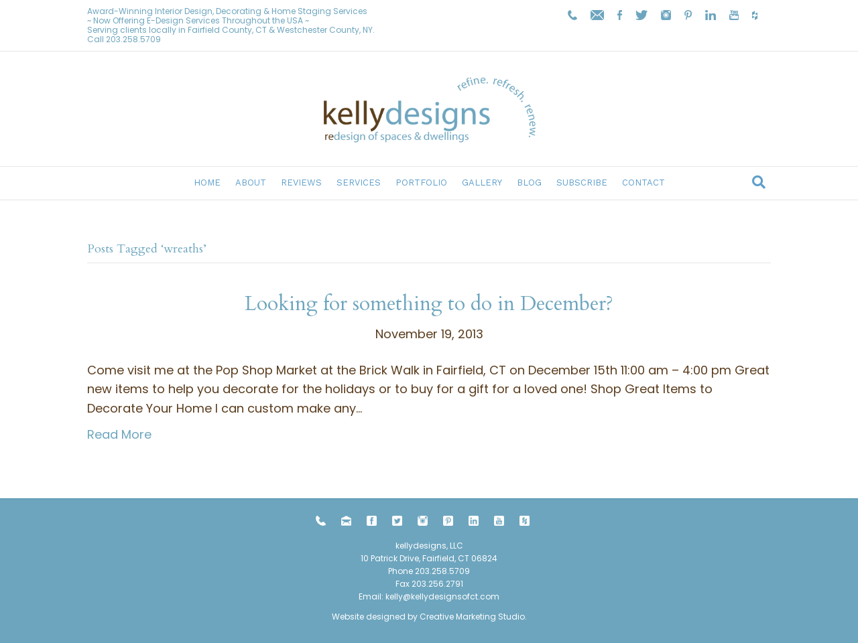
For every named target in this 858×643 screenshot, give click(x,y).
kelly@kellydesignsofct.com (442, 596)
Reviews (301, 182)
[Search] (759, 182)
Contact (643, 182)
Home (207, 182)
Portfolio (421, 182)
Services (358, 182)
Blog (529, 182)
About (250, 182)
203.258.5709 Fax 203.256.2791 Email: (414, 583)
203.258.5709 (133, 39)
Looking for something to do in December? (429, 303)
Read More (119, 434)
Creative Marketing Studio (472, 616)
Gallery (482, 182)
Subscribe (581, 182)
